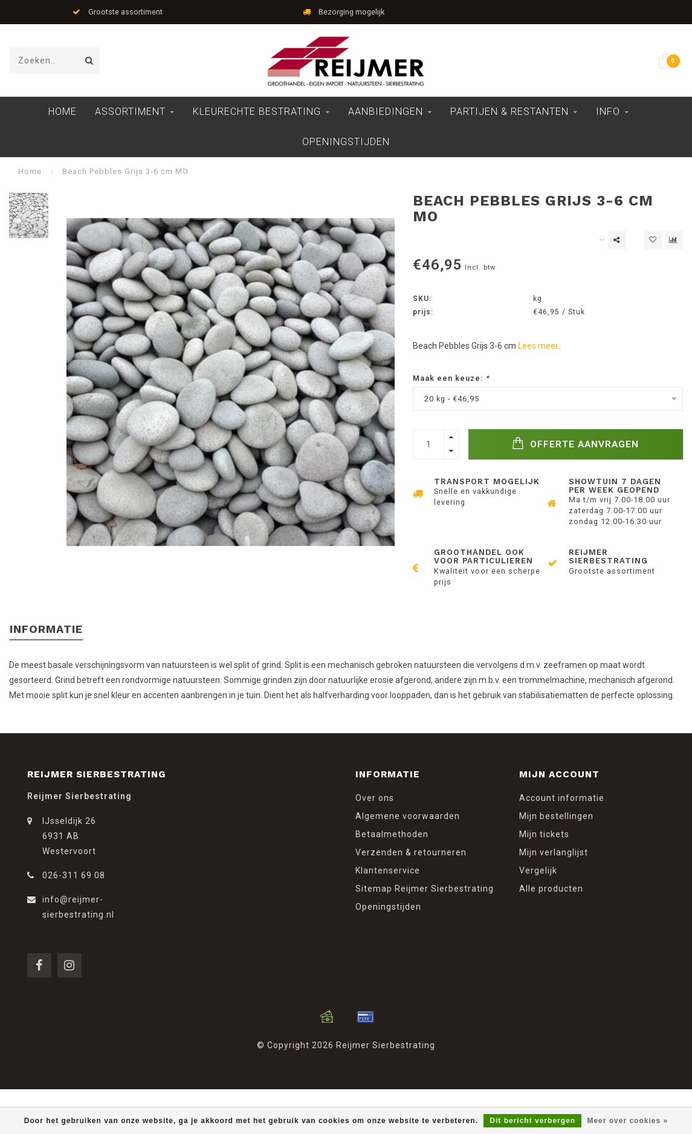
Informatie (46, 629)
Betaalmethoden (391, 834)
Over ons (374, 798)
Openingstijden (346, 141)
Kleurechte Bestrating (257, 111)
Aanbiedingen (385, 111)
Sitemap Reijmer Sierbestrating (424, 888)
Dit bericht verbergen (532, 1120)
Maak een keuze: (451, 378)
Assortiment (130, 111)
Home (62, 111)
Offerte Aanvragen (575, 443)
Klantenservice (387, 870)
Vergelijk (538, 870)
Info (608, 111)
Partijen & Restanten (509, 111)
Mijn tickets (544, 834)
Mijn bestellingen (556, 816)
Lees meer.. (539, 346)
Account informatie (561, 798)
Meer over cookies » (627, 1120)
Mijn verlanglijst (553, 852)
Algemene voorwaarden (407, 816)
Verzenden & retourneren (411, 852)
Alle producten (551, 888)
